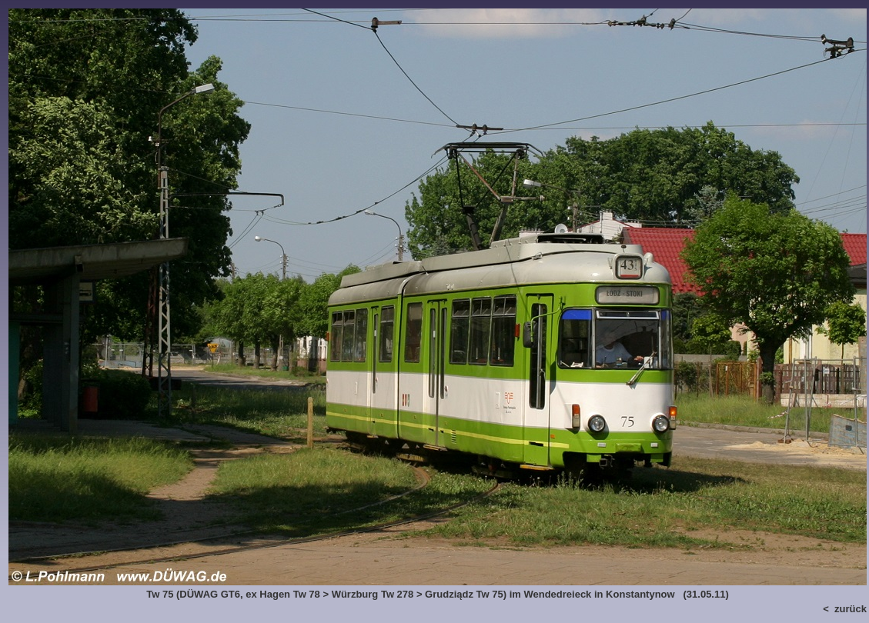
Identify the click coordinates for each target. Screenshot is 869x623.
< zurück (845, 609)
